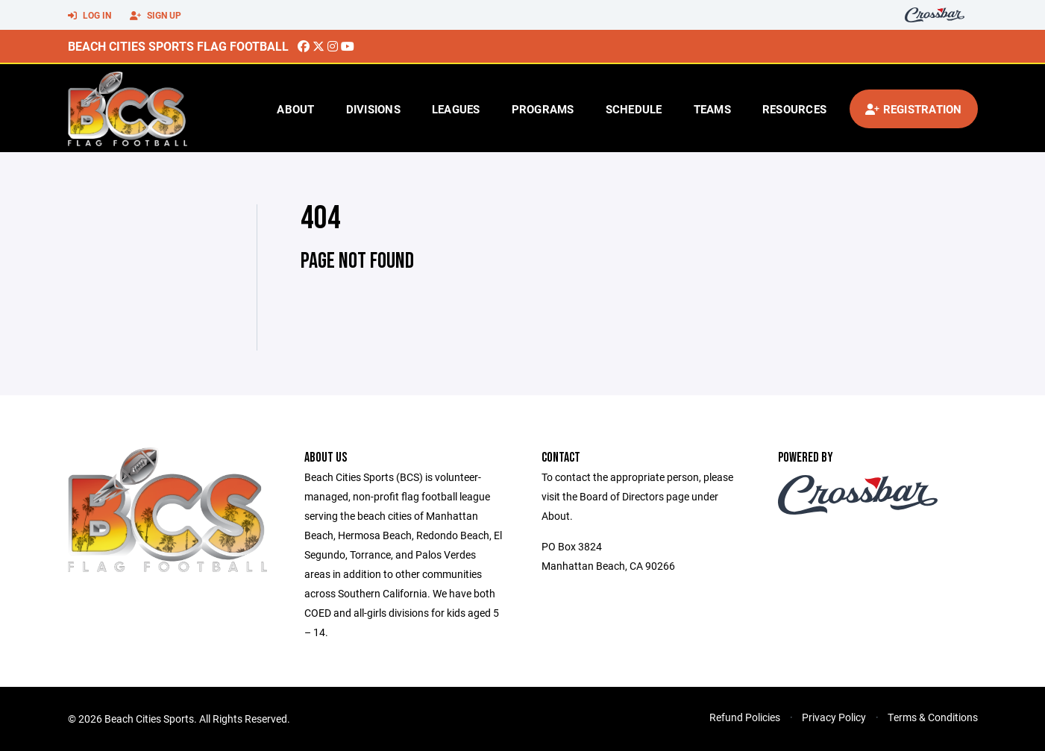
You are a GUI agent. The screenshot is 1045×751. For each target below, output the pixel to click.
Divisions (373, 108)
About (295, 108)
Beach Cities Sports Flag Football (178, 46)
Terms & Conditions (933, 717)
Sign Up (155, 15)
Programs (543, 108)
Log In (89, 15)
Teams (712, 108)
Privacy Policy (834, 717)
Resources (794, 108)
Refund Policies (744, 717)
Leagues (456, 108)
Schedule (634, 108)
